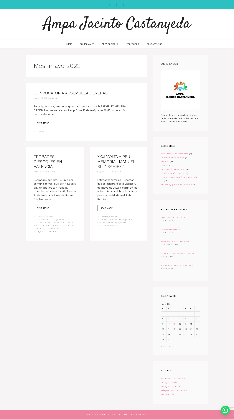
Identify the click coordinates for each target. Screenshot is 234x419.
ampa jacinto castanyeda (49, 219)
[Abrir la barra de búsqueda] (169, 44)
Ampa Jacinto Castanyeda (117, 24)
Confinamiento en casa (172, 157)
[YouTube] (124, 5)
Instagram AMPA (169, 382)
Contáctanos (154, 44)
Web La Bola (167, 394)
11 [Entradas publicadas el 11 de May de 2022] (174, 324)
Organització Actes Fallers (173, 217)
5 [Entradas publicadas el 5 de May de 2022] (179, 319)
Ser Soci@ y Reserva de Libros (176, 184)
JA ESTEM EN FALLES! (170, 229)
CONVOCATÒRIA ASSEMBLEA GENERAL (70, 93)
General (40, 132)
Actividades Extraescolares (174, 153)
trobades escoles (56, 225)
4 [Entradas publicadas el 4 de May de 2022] (174, 319)
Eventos (41, 217)
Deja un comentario (46, 231)
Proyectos (132, 44)
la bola (48, 223)
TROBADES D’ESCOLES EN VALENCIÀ (48, 161)
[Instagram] (116, 5)
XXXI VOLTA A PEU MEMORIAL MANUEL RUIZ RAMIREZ (116, 161)
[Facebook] (109, 5)
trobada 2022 (58, 223)
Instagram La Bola (170, 386)
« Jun (163, 346)
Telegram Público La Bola (174, 390)
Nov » (171, 346)
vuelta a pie (113, 223)
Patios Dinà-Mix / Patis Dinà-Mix (180, 177)
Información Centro (174, 173)
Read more (44, 123)
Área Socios (112, 44)
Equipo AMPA (87, 44)
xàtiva (56, 228)
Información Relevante (172, 169)
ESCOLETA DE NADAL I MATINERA (175, 241)
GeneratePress (140, 415)
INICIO (69, 44)
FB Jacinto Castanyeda (173, 378)
